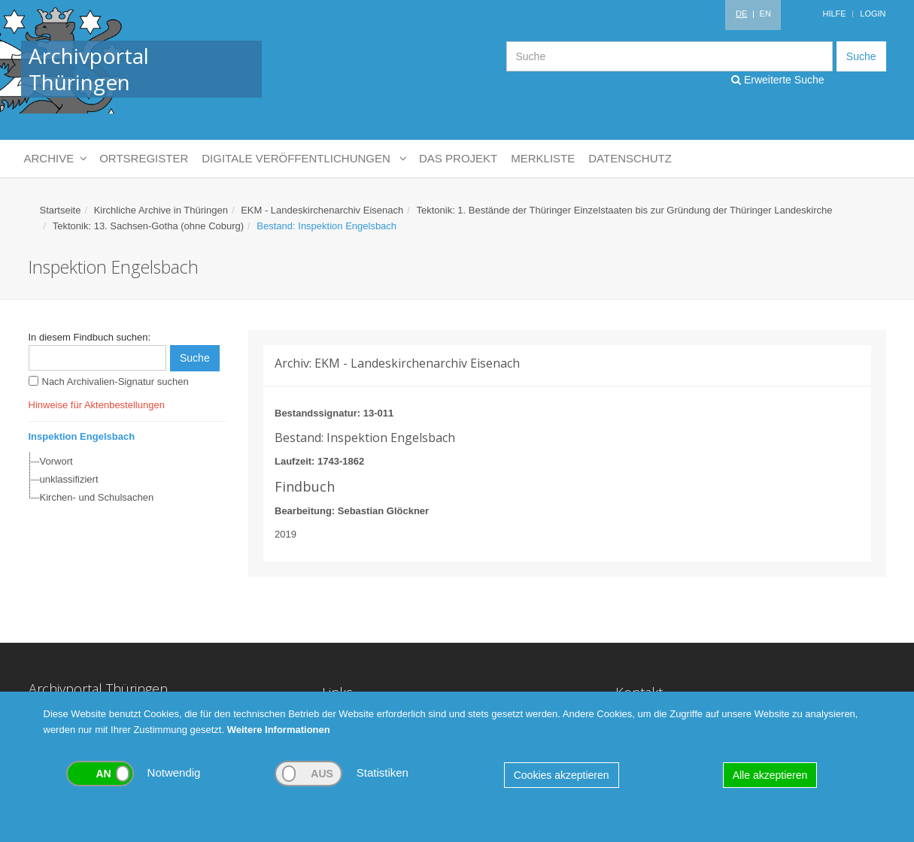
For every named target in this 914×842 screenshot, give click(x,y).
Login (872, 13)
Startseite (60, 210)
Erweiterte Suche (777, 80)
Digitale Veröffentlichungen (303, 158)
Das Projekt (458, 158)
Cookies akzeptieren (561, 775)
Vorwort (56, 461)
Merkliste (543, 158)
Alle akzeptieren (770, 775)
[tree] (123, 480)
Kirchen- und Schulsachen (97, 497)
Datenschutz (630, 158)
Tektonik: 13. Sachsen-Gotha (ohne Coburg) (148, 226)
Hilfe (834, 13)
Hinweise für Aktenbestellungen (97, 404)
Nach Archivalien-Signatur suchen (115, 381)
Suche (861, 56)
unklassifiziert (69, 479)
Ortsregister (143, 158)
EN (765, 13)
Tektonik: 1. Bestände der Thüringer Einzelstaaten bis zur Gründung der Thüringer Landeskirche (624, 210)
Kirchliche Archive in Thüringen (161, 210)
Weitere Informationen (278, 729)
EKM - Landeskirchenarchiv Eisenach (322, 210)
